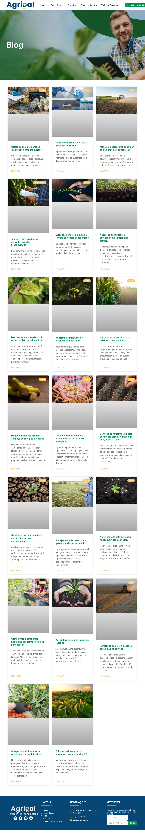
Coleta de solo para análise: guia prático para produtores (26, 148)
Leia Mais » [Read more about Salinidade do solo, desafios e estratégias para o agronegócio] (16, 571)
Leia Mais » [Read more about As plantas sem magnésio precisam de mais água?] (60, 368)
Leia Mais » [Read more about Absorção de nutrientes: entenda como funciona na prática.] (105, 269)
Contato (93, 5)
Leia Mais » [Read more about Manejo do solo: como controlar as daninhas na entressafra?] (105, 171)
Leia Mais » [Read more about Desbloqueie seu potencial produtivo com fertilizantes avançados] (60, 469)
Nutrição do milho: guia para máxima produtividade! (115, 339)
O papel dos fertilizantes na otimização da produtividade (26, 753)
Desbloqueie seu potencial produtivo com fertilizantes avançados (70, 438)
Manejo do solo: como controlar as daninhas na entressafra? (117, 148)
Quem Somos (57, 5)
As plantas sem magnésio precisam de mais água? (69, 339)
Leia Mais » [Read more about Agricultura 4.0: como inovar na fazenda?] (60, 676)
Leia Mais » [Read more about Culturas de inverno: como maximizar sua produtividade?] (60, 782)
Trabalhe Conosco (109, 5)
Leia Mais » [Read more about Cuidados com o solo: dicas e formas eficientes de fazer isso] (60, 269)
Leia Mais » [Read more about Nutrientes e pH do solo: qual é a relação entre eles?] (60, 171)
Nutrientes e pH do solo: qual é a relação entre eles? (72, 144)
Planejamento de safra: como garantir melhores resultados (71, 542)
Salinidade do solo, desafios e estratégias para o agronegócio (27, 538)
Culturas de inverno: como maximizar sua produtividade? (71, 753)
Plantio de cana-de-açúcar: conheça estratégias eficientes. (28, 437)
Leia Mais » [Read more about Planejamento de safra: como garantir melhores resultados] (60, 571)
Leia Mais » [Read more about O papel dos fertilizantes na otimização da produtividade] (16, 782)
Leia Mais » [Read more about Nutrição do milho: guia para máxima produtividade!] (105, 368)
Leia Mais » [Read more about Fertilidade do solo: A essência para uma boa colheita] (105, 676)
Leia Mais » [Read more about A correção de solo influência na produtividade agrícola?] (105, 571)
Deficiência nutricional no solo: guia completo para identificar (27, 339)
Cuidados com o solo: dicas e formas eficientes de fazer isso (72, 236)
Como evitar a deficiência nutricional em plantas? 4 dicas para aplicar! (27, 641)
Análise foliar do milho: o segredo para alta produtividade (24, 242)
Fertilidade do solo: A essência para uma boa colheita (116, 647)
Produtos (72, 5)
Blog (83, 5)
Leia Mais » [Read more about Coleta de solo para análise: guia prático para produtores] (16, 171)
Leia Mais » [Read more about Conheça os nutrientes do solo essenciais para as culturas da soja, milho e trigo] (105, 469)
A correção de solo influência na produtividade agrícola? (115, 538)
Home (43, 5)
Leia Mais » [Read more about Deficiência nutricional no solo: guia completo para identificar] (16, 368)
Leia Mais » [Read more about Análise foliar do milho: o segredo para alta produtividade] (16, 269)
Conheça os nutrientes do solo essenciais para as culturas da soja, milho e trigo (116, 436)
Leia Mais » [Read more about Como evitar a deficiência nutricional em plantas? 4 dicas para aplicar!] (16, 676)
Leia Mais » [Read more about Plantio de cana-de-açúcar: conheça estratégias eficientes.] (16, 469)
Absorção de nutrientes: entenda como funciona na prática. (114, 237)
